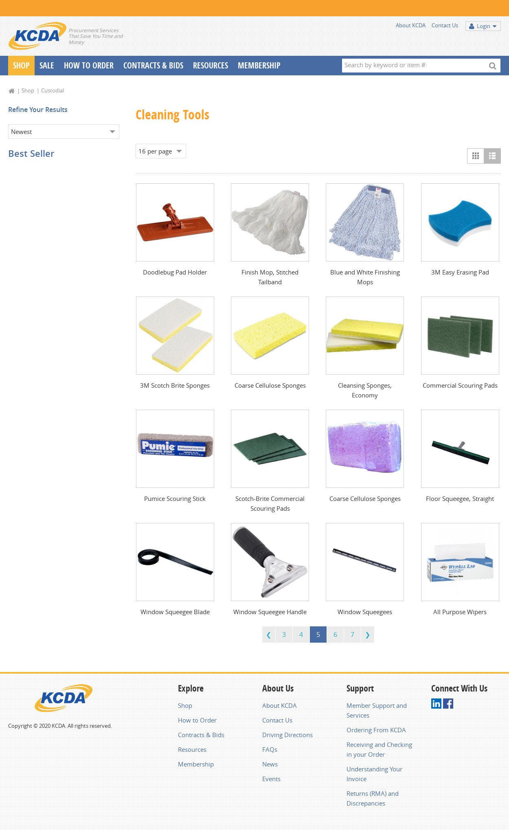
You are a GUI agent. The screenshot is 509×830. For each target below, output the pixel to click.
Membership (259, 65)
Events (271, 779)
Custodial (52, 90)
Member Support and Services (377, 710)
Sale (46, 65)
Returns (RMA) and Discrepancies (373, 798)
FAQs (269, 749)
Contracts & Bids (153, 65)
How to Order (197, 720)
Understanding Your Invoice (374, 774)
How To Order (89, 65)
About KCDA (411, 25)
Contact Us (445, 25)
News (270, 764)
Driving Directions (287, 735)
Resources (210, 65)
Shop (21, 65)
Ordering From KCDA (376, 730)
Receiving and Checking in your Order (379, 749)
